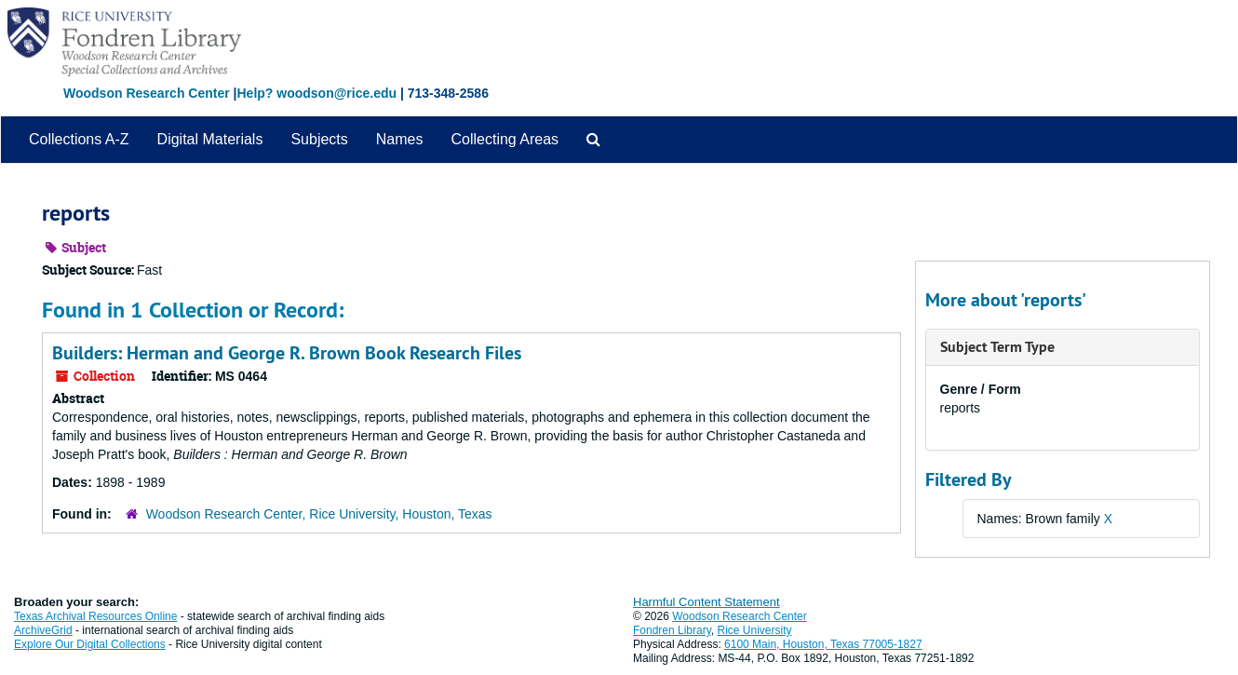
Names (400, 139)
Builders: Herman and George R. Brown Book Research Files (286, 353)
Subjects (318, 139)
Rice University (755, 630)
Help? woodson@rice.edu (316, 93)
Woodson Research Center (146, 93)
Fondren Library (672, 630)
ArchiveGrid (43, 630)
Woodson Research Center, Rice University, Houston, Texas (319, 513)
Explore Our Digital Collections (90, 644)
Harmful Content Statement (706, 602)
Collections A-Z (79, 139)
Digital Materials (210, 139)
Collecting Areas (504, 139)
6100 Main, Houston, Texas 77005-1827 (823, 644)
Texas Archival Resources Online (95, 616)
